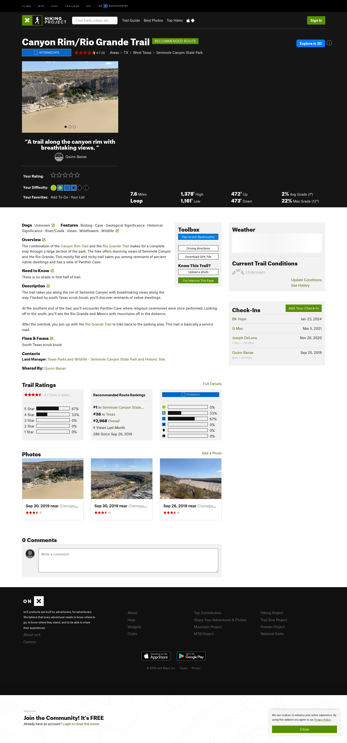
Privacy (196, 668)
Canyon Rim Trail (74, 246)
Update (306, 280)
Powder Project (273, 627)
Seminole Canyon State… (123, 407)
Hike (54, 5)
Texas (110, 414)
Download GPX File (198, 257)
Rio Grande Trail (116, 246)
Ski (88, 5)
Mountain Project (208, 627)
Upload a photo (198, 272)
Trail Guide (131, 20)
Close (304, 729)
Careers (29, 642)
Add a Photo (212, 453)
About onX (32, 634)
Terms (183, 668)
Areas (114, 52)
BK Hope (239, 319)
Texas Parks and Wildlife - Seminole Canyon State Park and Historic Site (106, 359)
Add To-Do (59, 197)
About (132, 613)
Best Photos (153, 20)
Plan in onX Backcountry (198, 237)
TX (126, 52)
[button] (27, 97)
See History (300, 285)
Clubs (132, 633)
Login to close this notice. (81, 724)
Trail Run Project (274, 620)
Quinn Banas (76, 156)
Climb (26, 5)
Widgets (134, 627)
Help (131, 620)
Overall (114, 421)
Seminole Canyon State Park (179, 52)
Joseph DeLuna (244, 338)
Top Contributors (207, 613)
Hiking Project (272, 613)
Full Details (212, 384)
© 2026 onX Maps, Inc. (161, 668)
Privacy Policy (322, 719)
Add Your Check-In (303, 308)
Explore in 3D (311, 43)
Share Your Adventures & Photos (220, 620)
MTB (41, 5)
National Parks (272, 633)
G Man (237, 328)
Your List (78, 197)
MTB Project (204, 633)
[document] (304, 723)
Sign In (316, 20)
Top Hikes (175, 20)
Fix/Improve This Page (198, 280)
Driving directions (198, 248)
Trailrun (72, 5)
